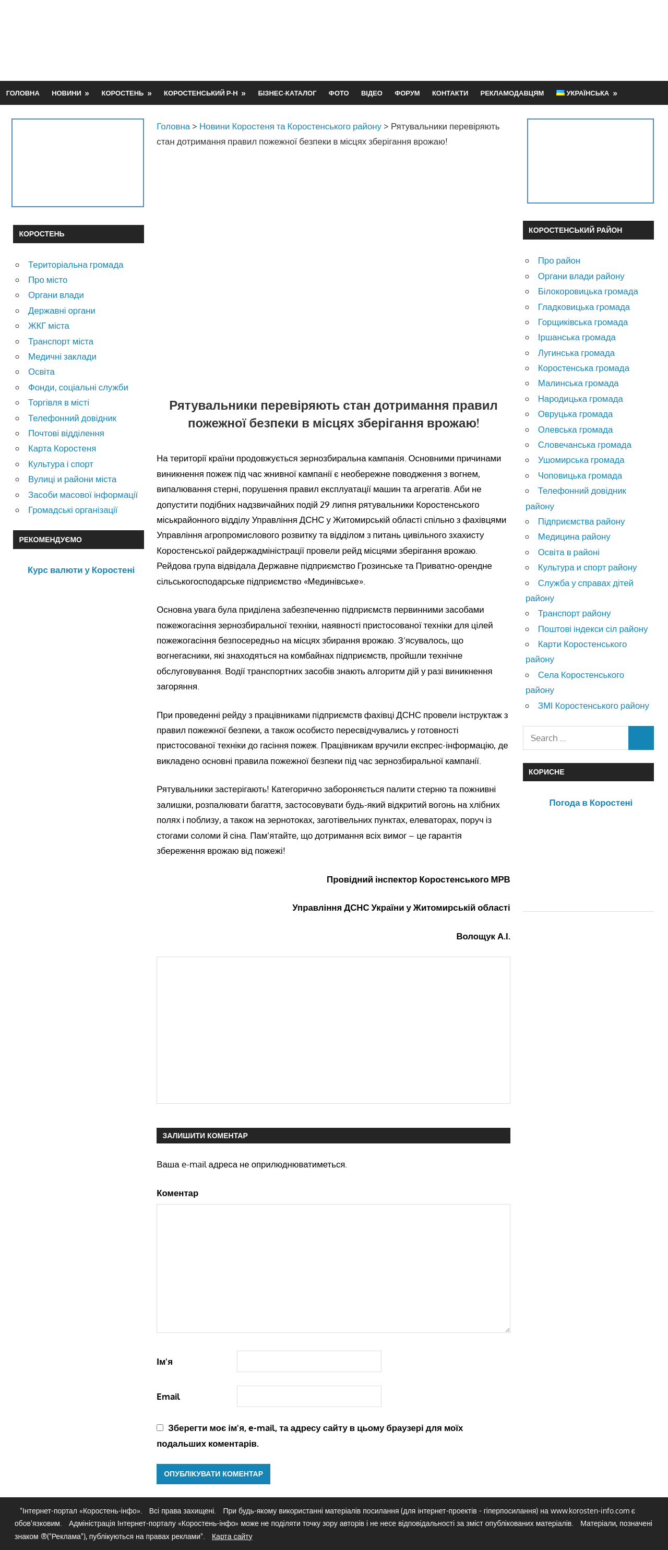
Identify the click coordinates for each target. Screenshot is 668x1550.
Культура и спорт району (587, 567)
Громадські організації (72, 509)
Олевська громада (575, 429)
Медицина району (574, 536)
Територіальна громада (76, 264)
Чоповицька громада (580, 475)
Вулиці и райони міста (72, 478)
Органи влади (56, 294)
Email (168, 1396)
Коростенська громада (583, 367)
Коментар (177, 1192)
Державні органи (62, 310)
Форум (407, 93)
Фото (339, 93)
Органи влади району (581, 275)
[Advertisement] (465, 40)
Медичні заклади (62, 356)
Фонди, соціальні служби (78, 386)
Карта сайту (232, 1536)
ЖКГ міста (48, 325)
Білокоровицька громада (588, 290)
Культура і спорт (60, 463)
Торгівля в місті (58, 402)
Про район (559, 260)
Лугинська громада (576, 352)
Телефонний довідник (72, 417)
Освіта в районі (569, 551)
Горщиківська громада (583, 321)
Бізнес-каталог (287, 93)
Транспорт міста (60, 341)
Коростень (123, 93)
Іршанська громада (577, 336)
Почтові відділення (66, 432)
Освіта (41, 371)
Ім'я (165, 1361)
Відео (372, 93)
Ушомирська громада (581, 459)
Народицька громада (580, 398)
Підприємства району (581, 521)
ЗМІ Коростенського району (593, 705)
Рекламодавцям (512, 93)
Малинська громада (578, 382)
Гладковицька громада (584, 306)
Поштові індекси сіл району (593, 628)
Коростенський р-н (201, 93)
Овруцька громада (575, 413)
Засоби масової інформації (83, 494)
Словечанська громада (584, 444)
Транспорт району (574, 612)
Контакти (450, 93)
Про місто (47, 279)
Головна (23, 93)
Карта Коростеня (62, 448)
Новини (66, 93)
